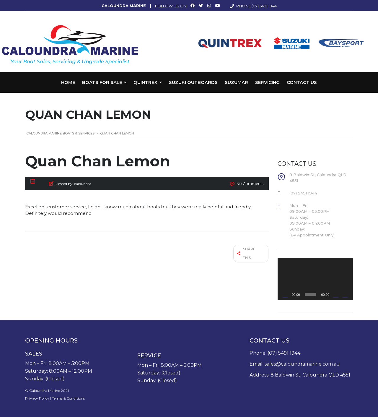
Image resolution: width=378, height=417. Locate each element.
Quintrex (145, 82)
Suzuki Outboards (193, 82)
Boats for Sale (102, 82)
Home (68, 82)
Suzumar (236, 82)
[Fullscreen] (345, 294)
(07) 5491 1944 (264, 6)
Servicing (267, 82)
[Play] (285, 294)
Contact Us (302, 82)
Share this (246, 252)
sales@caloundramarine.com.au (302, 364)
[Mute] (336, 294)
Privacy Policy (37, 398)
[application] (315, 279)
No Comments (250, 183)
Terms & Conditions (68, 398)
